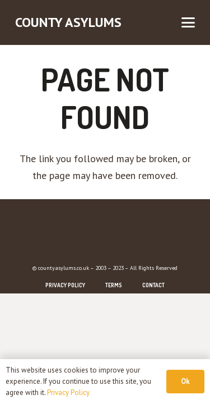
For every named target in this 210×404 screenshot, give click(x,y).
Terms (113, 285)
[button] (188, 22)
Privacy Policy (65, 285)
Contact (153, 285)
